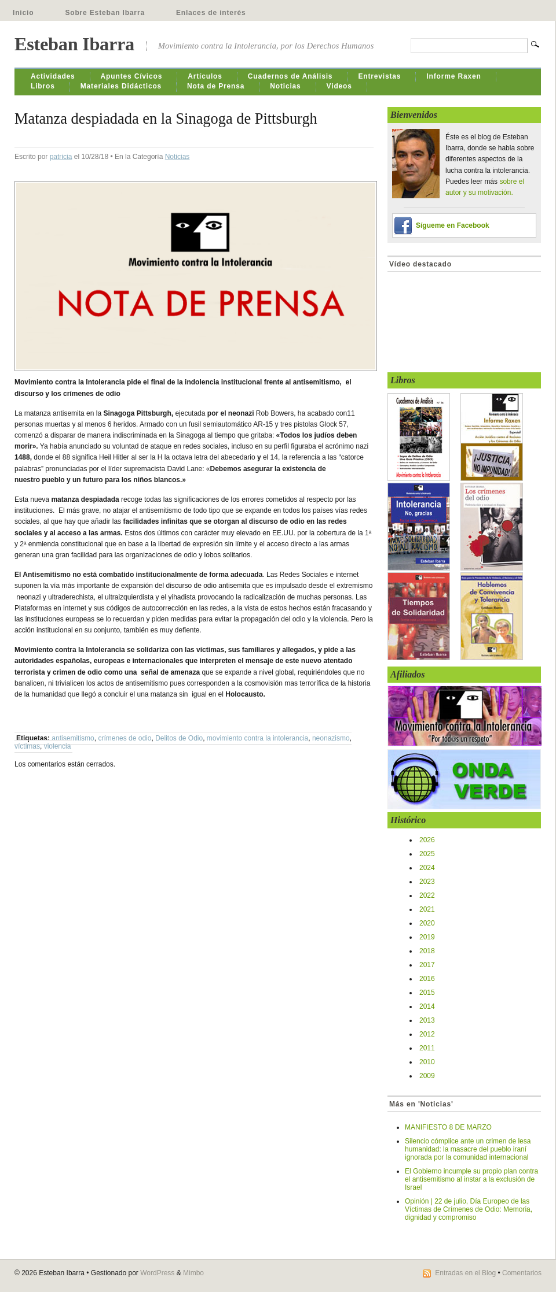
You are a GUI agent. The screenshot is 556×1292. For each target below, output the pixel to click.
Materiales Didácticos (121, 86)
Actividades (53, 76)
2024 (427, 868)
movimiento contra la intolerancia (257, 738)
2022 (427, 895)
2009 (427, 1076)
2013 (427, 1020)
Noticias (285, 86)
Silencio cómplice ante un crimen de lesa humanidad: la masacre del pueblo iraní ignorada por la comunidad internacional (468, 1149)
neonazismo (331, 738)
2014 (427, 1006)
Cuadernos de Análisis (290, 76)
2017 (427, 965)
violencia (57, 746)
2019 (427, 937)
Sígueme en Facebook (452, 225)
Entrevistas (379, 76)
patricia (61, 157)
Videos (339, 86)
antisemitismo (73, 738)
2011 (427, 1048)
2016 (427, 979)
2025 (427, 854)
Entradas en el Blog (465, 1273)
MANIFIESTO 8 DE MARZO (448, 1127)
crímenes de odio (124, 738)
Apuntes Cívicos (132, 76)
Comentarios (522, 1273)
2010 (427, 1062)
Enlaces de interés (211, 13)
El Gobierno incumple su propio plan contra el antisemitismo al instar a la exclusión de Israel (471, 1179)
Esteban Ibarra (74, 44)
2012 (427, 1034)
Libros (43, 86)
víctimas (27, 746)
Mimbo (193, 1273)
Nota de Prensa (215, 86)
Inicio (23, 13)
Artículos (205, 76)
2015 (427, 993)
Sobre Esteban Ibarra (105, 13)
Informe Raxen (453, 76)
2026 (427, 840)
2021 (427, 909)
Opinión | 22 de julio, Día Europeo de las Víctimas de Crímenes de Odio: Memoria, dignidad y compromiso (468, 1209)
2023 (427, 882)
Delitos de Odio (179, 738)
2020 (427, 923)
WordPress (157, 1273)
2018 (427, 951)
